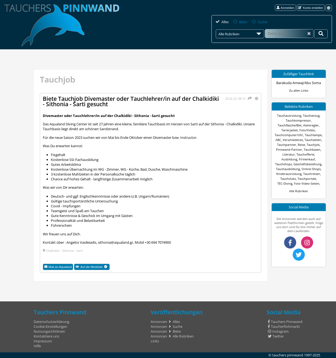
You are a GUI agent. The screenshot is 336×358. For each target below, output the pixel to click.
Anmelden (285, 7)
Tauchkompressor (298, 120)
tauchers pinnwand (287, 355)
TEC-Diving (284, 183)
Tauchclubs (288, 179)
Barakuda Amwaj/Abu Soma (298, 82)
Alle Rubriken (298, 191)
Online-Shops (311, 169)
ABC (278, 140)
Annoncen (159, 321)
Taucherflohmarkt (284, 326)
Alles (225, 21)
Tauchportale (307, 179)
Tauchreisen (311, 174)
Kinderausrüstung (289, 174)
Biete (243, 21)
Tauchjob (313, 145)
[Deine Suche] (321, 33)
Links (155, 341)
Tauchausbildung (288, 169)
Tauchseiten (313, 140)
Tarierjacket (289, 130)
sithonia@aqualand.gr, (116, 242)
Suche (262, 21)
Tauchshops (283, 164)
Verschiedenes (293, 140)
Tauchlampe (313, 135)
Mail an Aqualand (58, 266)
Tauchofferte (305, 154)
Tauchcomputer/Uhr (289, 135)
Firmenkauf (307, 159)
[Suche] (289, 33)
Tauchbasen (312, 149)
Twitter (276, 336)
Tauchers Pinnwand (285, 321)
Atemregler (311, 125)
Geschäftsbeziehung (307, 164)
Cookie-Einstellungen (50, 326)
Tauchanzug (311, 115)
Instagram (278, 331)
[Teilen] (249, 98)
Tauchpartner (286, 145)
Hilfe (37, 345)
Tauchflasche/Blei (290, 125)
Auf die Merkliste (93, 267)
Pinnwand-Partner (289, 149)
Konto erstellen (310, 7)
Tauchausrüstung (289, 115)
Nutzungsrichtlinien (49, 331)
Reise (301, 145)
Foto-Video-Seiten (306, 183)
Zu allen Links (298, 90)
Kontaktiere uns (46, 336)
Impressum (43, 341)
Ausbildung (289, 159)
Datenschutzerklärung (51, 321)
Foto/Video (307, 130)
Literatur (288, 154)
